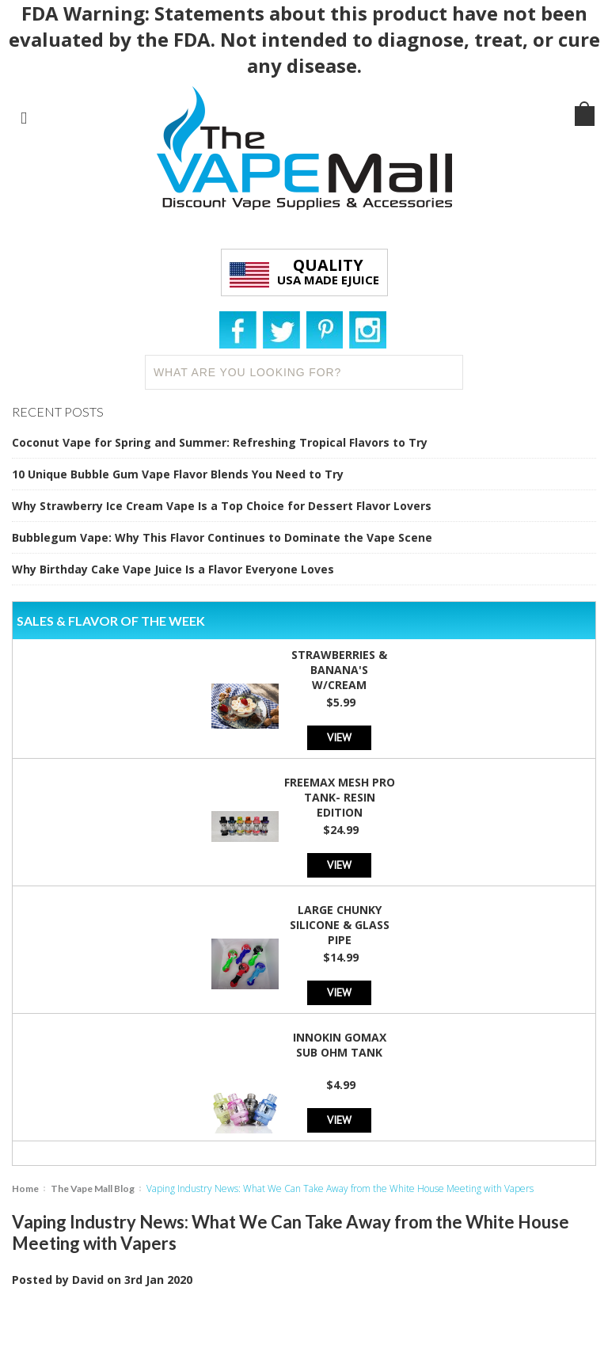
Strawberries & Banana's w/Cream (339, 669)
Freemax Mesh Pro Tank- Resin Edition (339, 797)
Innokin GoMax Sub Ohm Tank (339, 1045)
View (339, 737)
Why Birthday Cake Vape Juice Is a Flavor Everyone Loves (173, 569)
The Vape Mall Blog (93, 1188)
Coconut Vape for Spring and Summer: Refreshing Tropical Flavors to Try (220, 442)
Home (25, 1188)
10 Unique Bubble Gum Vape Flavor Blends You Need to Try (178, 474)
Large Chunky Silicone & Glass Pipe (340, 924)
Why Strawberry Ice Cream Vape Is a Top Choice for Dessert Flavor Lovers (221, 505)
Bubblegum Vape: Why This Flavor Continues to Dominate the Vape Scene (222, 537)
